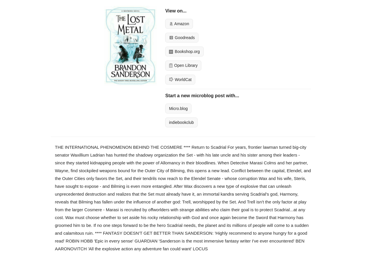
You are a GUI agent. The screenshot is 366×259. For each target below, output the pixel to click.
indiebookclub (181, 122)
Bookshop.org (184, 51)
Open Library (183, 65)
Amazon (179, 23)
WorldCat (180, 79)
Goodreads (182, 37)
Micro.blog (178, 108)
